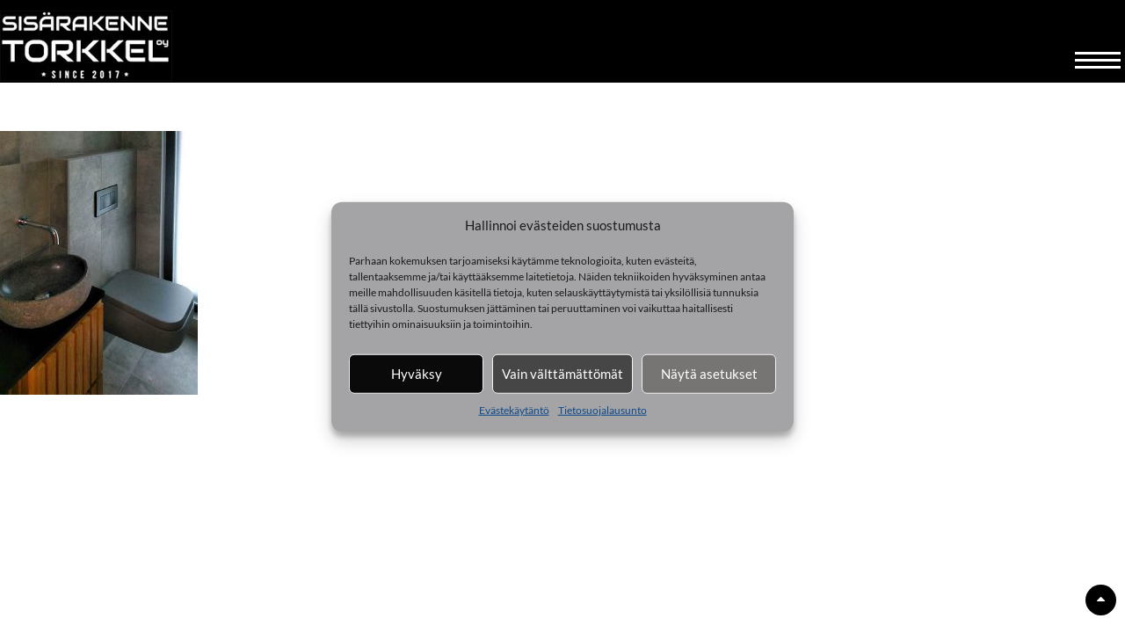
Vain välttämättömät (562, 374)
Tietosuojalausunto (602, 409)
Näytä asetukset (709, 374)
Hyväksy (416, 374)
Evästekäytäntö (514, 409)
